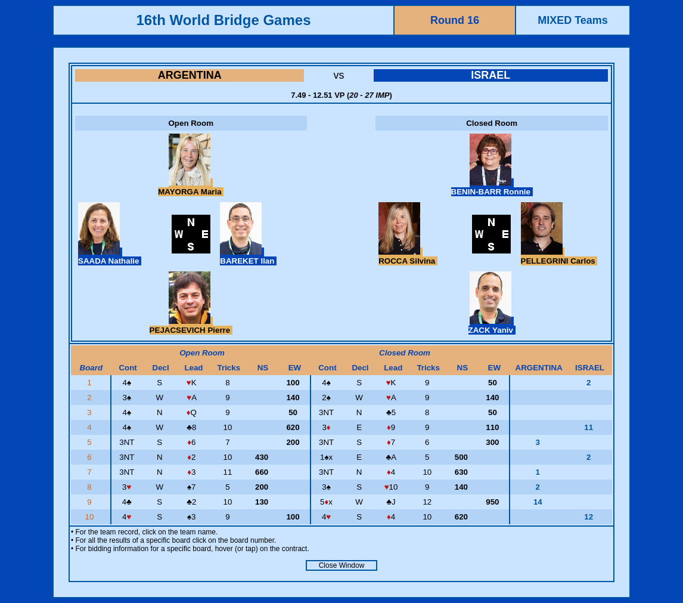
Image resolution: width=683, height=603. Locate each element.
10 (91, 516)
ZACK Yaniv (492, 326)
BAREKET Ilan (248, 256)
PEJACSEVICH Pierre (191, 326)
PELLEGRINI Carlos (559, 256)
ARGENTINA (190, 75)
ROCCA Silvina (407, 256)
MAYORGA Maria (190, 187)
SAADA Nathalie (109, 256)
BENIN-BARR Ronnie (492, 187)
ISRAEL (490, 75)
